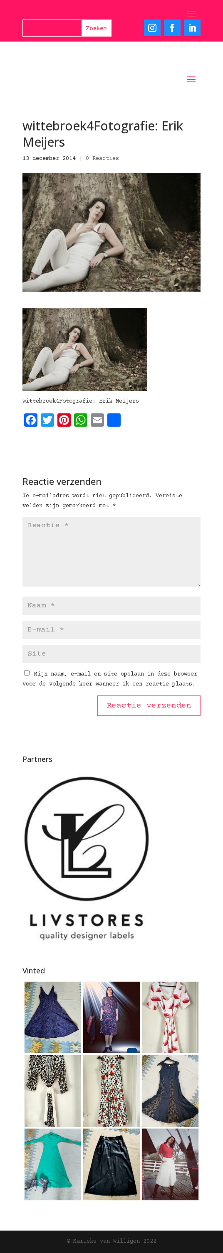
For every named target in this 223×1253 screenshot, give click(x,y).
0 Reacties (102, 158)
